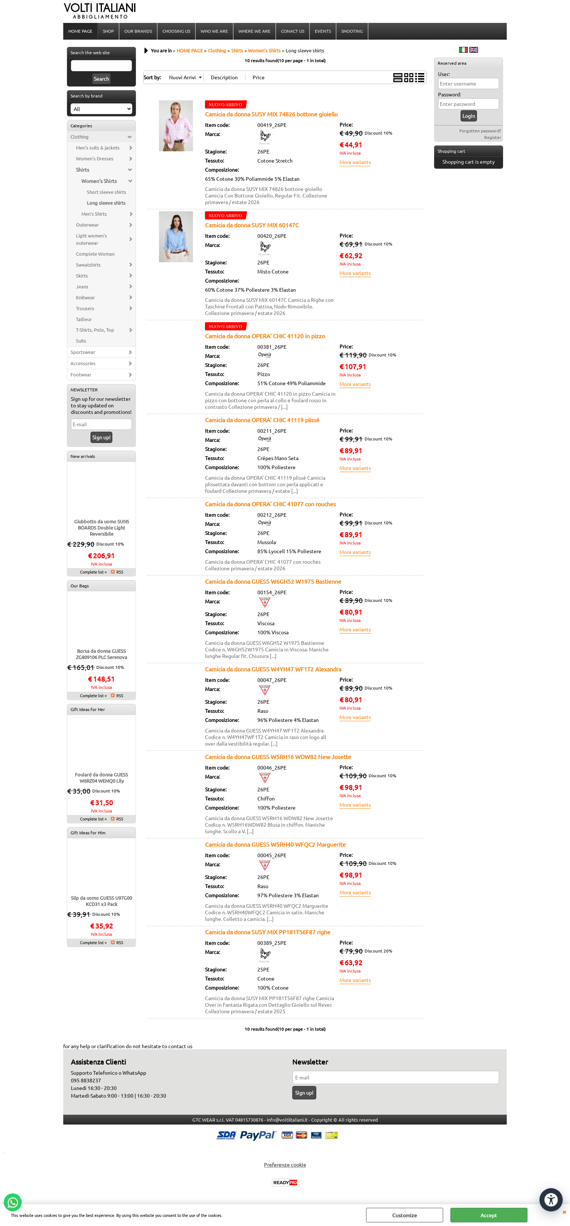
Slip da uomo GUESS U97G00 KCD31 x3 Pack (101, 901)
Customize (404, 1215)
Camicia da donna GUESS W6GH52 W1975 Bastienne (273, 581)
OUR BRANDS (138, 31)
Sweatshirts (88, 264)
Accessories (83, 363)
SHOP (108, 31)
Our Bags (80, 585)
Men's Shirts (94, 214)
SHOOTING (352, 31)
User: (444, 74)
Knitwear (85, 297)
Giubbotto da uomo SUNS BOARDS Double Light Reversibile (101, 527)
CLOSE (564, 1211)
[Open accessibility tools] (551, 1199)
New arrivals (83, 456)
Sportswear (83, 352)
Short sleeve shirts (106, 192)
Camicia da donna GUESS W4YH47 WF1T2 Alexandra (273, 668)
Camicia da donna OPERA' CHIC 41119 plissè (262, 419)
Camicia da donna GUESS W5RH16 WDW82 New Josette (278, 756)
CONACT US (292, 31)
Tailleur (84, 319)
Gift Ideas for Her (88, 709)
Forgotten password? (480, 130)
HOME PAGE (80, 31)
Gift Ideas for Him (88, 832)
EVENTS (323, 31)
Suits (81, 341)
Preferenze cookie (285, 1164)
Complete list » (93, 572)
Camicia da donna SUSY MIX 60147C (252, 224)
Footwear (81, 374)
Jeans (82, 286)
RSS (119, 572)
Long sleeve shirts (106, 203)
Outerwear (87, 224)
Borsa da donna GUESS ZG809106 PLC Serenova (101, 654)
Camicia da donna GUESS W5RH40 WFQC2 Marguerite (275, 844)
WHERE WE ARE (254, 31)
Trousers (85, 308)
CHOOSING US (176, 31)
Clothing (80, 136)
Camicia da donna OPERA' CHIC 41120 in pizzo (265, 335)
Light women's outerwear (91, 239)
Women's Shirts (99, 180)
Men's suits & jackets (98, 147)
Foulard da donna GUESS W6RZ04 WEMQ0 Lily (101, 777)
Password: (449, 94)
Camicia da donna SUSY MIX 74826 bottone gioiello (271, 113)
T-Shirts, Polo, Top (95, 330)
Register (492, 137)
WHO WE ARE (214, 31)
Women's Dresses (94, 158)
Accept (489, 1215)
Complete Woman (95, 254)
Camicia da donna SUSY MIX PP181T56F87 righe (267, 931)
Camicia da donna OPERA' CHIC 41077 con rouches (270, 503)
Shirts (82, 169)
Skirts (82, 275)
